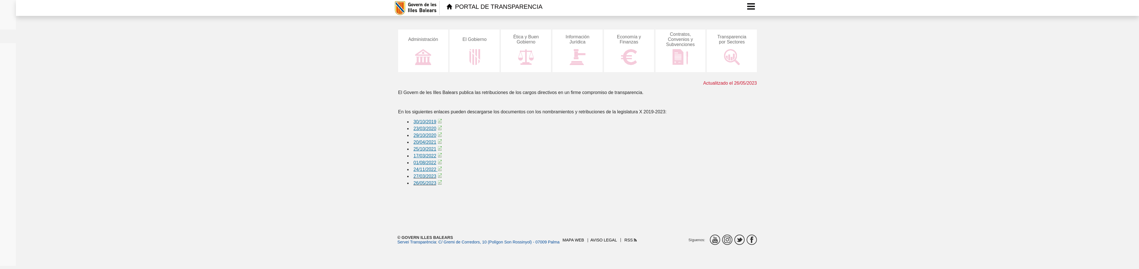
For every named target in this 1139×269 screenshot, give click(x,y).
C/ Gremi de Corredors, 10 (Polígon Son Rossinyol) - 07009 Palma (499, 242)
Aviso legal (603, 240)
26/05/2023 (424, 183)
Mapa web (573, 240)
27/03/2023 (424, 176)
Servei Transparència (417, 242)
